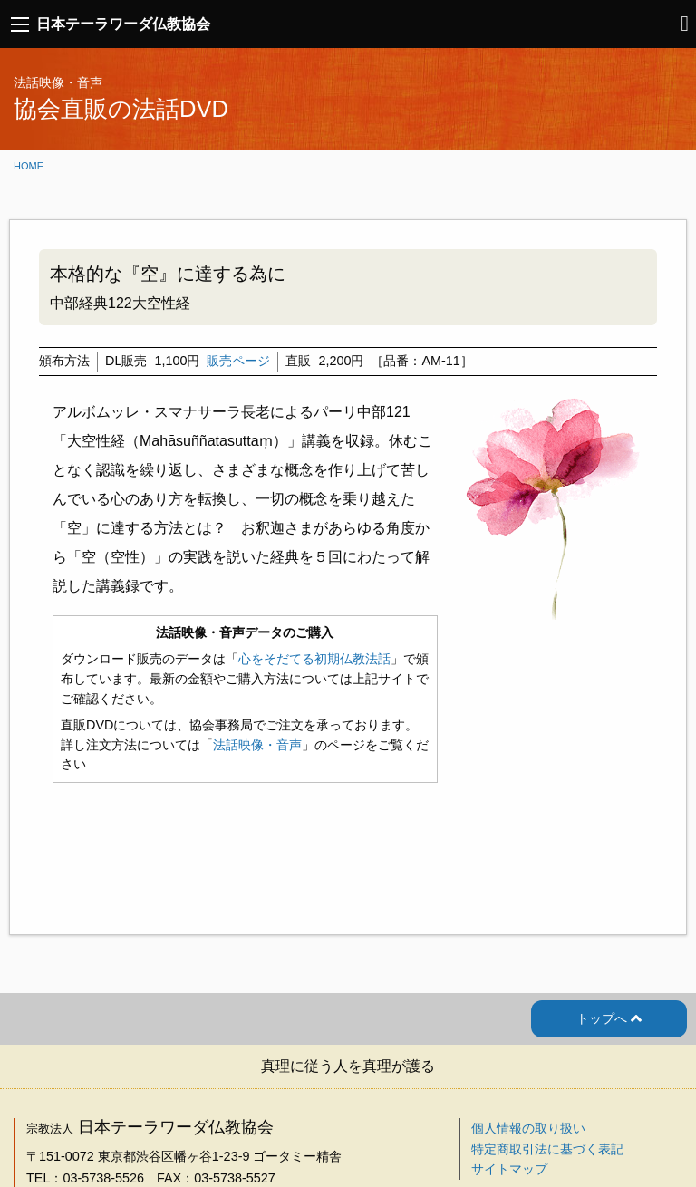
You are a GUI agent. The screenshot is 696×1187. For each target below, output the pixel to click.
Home (29, 165)
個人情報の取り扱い (528, 1128)
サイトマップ (509, 1169)
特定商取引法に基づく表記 (547, 1149)
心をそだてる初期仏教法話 (314, 658)
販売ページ (238, 360)
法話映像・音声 (257, 745)
